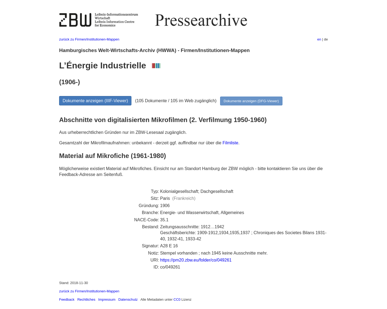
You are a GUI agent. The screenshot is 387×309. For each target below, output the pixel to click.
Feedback (66, 299)
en (319, 39)
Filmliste (230, 143)
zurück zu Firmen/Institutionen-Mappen (89, 39)
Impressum (106, 299)
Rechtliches (86, 299)
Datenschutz (128, 299)
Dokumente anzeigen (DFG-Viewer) (251, 101)
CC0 (177, 299)
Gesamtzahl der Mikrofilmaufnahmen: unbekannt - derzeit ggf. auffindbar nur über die (141, 143)
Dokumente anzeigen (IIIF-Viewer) (95, 100)
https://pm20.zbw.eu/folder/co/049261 (196, 260)
